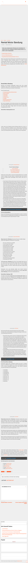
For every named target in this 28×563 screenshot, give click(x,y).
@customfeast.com (9, 468)
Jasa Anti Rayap (5, 528)
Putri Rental (16, 416)
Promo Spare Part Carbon (15, 171)
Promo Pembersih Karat (15, 172)
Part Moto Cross (6, 97)
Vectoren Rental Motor (16, 236)
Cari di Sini (3, 521)
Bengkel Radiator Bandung (6, 53)
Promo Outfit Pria (15, 168)
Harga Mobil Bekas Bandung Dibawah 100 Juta (10, 56)
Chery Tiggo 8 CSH (5, 536)
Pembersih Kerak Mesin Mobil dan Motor (10, 92)
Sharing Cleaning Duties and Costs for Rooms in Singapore (12, 530)
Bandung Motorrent (16, 164)
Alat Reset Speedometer (7, 99)
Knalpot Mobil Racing (6, 100)
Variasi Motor (5, 94)
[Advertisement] (14, 12)
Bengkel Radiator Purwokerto (6, 502)
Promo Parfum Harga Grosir (15, 169)
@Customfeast (8, 464)
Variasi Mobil (5, 95)
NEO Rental (16, 328)
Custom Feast (21, 449)
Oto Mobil (4, 98)
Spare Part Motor (6, 93)
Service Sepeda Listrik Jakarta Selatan (21, 503)
